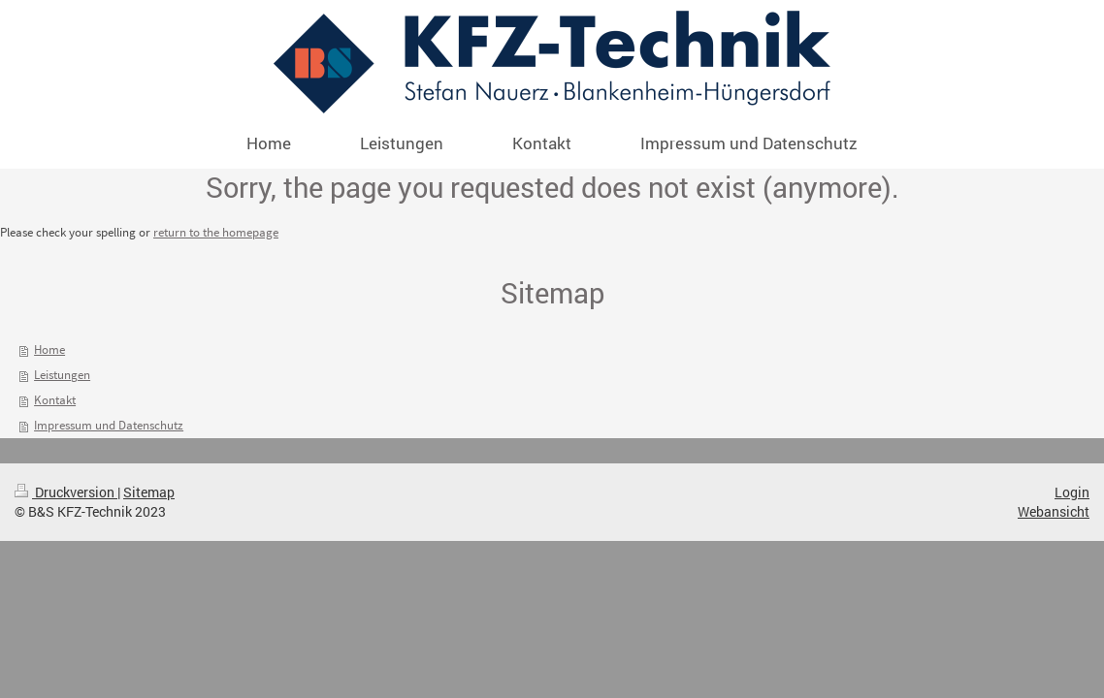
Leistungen (62, 374)
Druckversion (66, 492)
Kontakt (55, 400)
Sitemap (149, 492)
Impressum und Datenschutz (108, 425)
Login (1072, 492)
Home (49, 349)
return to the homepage (215, 232)
